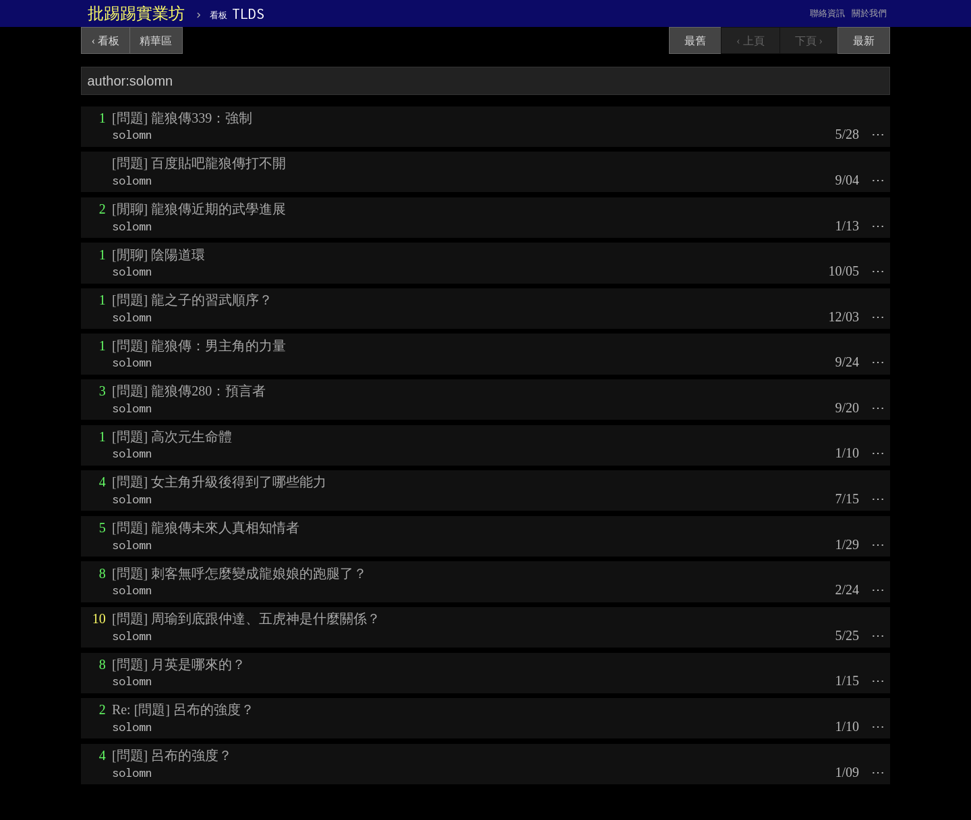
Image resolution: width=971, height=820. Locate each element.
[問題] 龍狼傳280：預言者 (189, 390)
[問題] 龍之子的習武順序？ (192, 299)
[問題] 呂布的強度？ (172, 755)
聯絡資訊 (827, 13)
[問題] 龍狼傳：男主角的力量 (199, 345)
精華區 (156, 40)
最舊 (695, 40)
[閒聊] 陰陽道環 (158, 254)
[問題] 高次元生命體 (172, 436)
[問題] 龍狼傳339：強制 (182, 118)
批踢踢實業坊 (136, 13)
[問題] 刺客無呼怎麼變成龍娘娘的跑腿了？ (239, 573)
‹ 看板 (105, 40)
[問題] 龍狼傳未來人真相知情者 (205, 527)
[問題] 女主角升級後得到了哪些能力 (219, 481)
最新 (864, 40)
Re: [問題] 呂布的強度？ (183, 709)
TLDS (237, 13)
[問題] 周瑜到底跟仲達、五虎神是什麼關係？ (246, 618)
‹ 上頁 (750, 40)
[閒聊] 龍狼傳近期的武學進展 (199, 208)
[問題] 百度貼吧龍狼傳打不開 (199, 163)
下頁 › (809, 40)
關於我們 (869, 13)
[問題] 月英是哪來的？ (178, 664)
